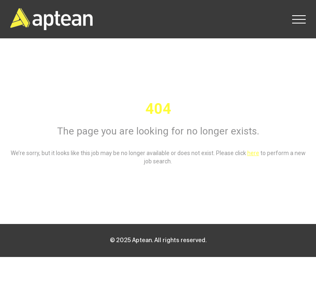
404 (158, 109)
